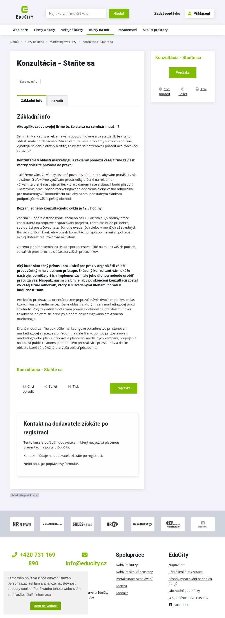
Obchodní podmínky (184, 590)
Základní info (31, 100)
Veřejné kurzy (72, 29)
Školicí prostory (155, 29)
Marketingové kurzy (63, 42)
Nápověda (176, 564)
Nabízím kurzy (127, 564)
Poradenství (127, 29)
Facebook (178, 604)
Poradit (57, 100)
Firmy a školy (44, 29)
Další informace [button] (38, 594)
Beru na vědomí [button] (46, 606)
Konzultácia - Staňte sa (97, 42)
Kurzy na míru (100, 29)
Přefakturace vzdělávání (134, 578)
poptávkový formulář (62, 463)
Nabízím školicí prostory (134, 571)
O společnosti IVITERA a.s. (188, 597)
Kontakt (122, 593)
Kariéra (121, 586)
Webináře (20, 29)
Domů (14, 42)
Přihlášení (199, 13)
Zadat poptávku (167, 13)
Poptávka (124, 388)
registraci (95, 455)
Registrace (195, 571)
